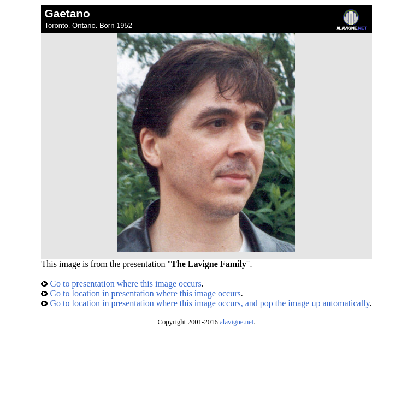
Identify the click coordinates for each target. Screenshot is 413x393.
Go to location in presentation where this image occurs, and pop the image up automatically (205, 303)
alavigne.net (236, 322)
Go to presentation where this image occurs (121, 283)
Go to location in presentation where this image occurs (140, 293)
